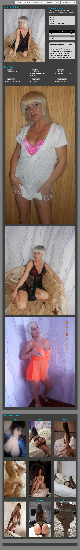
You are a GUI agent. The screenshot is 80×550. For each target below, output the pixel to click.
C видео (49, 3)
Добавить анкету (66, 3)
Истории (56, 3)
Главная (18, 3)
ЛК (74, 3)
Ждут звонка (27, 3)
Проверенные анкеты (39, 3)
